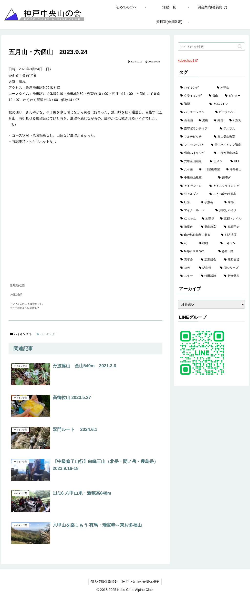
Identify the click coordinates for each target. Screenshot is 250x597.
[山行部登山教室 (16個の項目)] (228, 153)
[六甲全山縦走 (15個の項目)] (192, 161)
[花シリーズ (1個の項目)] (231, 268)
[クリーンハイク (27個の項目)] (193, 145)
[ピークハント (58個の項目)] (228, 112)
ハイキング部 (20, 334)
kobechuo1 (188, 60)
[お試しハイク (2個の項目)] (228, 210)
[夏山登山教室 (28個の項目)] (228, 136)
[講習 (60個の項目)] (192, 104)
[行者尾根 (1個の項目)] (233, 276)
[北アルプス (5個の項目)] (192, 194)
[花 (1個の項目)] (187, 243)
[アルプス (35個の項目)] (231, 128)
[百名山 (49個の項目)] (187, 120)
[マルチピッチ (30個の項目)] (194, 136)
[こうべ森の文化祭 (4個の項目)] (225, 194)
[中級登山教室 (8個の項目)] (196, 177)
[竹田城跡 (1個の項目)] (210, 276)
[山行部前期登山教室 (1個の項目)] (198, 235)
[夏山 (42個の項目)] (204, 120)
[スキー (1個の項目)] (188, 276)
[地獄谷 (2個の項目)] (208, 218)
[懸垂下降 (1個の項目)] (230, 251)
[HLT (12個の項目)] (236, 161)
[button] (240, 46)
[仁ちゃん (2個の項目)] (188, 218)
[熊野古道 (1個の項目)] (233, 259)
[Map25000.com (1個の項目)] (196, 251)
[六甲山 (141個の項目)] (229, 87)
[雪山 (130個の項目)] (214, 96)
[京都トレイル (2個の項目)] (231, 218)
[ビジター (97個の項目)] (233, 96)
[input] (211, 46)
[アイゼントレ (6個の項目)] (192, 186)
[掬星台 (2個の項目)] (188, 227)
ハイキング (46, 334)
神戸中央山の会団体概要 (141, 582)
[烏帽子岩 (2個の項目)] (233, 227)
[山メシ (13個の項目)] (217, 161)
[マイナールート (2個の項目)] (195, 210)
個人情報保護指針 (103, 582)
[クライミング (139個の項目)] (191, 96)
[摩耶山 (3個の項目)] (233, 202)
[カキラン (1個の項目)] (231, 243)
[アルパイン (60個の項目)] (225, 104)
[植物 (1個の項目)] (207, 243)
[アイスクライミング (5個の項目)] (225, 186)
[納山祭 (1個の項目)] (207, 268)
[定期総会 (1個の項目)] (210, 259)
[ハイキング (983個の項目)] (196, 87)
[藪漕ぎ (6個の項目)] (230, 177)
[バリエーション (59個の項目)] (195, 112)
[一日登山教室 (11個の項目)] (210, 169)
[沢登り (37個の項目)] (235, 120)
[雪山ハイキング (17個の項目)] (194, 153)
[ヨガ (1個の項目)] (187, 268)
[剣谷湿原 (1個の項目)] (231, 235)
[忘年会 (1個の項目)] (188, 259)
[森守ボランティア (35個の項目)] (197, 128)
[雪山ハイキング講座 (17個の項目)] (226, 145)
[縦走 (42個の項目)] (219, 120)
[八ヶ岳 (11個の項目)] (187, 169)
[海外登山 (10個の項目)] (234, 169)
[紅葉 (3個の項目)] (188, 202)
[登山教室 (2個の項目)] (210, 227)
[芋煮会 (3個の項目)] (210, 202)
